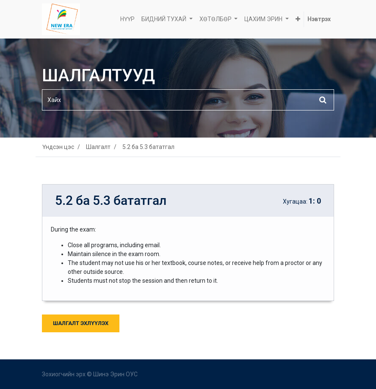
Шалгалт (98, 146)
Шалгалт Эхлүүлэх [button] (80, 323)
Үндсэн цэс (58, 146)
